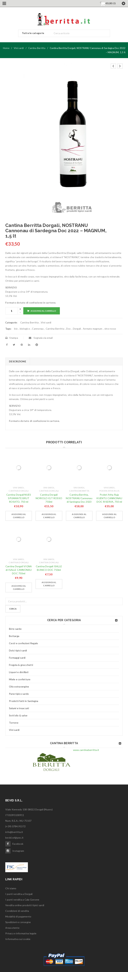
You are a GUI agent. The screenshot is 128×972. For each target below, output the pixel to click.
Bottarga (14, 636)
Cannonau (38, 328)
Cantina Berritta (36, 48)
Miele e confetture (20, 679)
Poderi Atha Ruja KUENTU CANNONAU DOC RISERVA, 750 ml (109, 498)
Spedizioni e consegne (18, 922)
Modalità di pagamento (18, 916)
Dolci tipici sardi (18, 650)
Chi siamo (10, 888)
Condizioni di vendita (17, 910)
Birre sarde (15, 628)
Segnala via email (41, 337)
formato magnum (92, 328)
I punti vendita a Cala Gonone (22, 899)
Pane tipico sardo (19, 693)
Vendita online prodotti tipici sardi (24, 905)
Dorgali (77, 328)
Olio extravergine (19, 686)
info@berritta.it (14, 831)
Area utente (12, 927)
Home (6, 48)
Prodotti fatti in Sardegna (23, 700)
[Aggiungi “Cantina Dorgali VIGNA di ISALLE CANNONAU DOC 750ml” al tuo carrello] (18, 587)
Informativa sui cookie (18, 938)
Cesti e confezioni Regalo (23, 643)
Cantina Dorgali (19, 490)
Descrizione (17, 361)
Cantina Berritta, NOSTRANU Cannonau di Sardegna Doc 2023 (79, 498)
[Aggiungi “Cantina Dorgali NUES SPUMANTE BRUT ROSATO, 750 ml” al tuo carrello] (18, 516)
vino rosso (110, 328)
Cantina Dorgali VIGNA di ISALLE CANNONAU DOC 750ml (18, 570)
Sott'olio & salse (18, 715)
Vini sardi (19, 48)
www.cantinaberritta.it (86, 749)
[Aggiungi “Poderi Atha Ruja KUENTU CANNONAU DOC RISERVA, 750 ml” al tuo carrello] (109, 516)
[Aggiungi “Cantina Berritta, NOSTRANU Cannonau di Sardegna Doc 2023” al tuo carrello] (79, 516)
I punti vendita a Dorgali (18, 893)
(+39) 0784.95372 (15, 826)
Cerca (13, 608)
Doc (68, 328)
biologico (25, 328)
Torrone (13, 722)
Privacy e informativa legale (20, 933)
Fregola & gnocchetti (21, 664)
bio (16, 328)
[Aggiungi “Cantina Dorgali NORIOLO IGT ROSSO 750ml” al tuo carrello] (48, 516)
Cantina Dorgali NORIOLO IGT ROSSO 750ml (49, 498)
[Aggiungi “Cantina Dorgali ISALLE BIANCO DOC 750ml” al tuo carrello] (48, 584)
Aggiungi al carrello (43, 311)
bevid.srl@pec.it (14, 837)
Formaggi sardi (17, 657)
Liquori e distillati (18, 672)
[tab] (17, 361)
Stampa (11, 337)
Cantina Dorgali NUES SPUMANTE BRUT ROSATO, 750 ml (18, 498)
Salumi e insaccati (19, 708)
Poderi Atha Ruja (109, 490)
